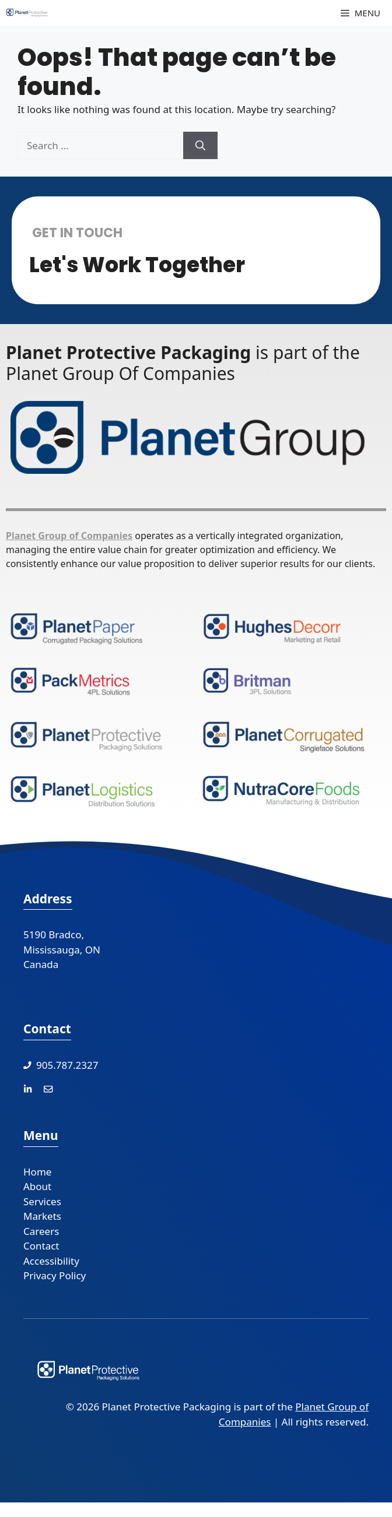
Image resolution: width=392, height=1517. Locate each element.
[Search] (200, 146)
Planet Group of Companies (69, 535)
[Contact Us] (48, 1088)
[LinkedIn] (27, 1088)
